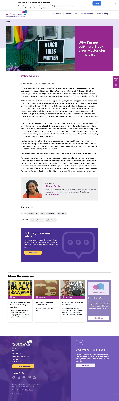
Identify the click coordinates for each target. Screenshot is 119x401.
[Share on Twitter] (116, 85)
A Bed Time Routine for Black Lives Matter (72, 304)
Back (8, 21)
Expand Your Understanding (20, 356)
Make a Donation (23, 366)
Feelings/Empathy (33, 213)
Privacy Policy (29, 390)
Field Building (16, 362)
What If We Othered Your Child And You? (44, 304)
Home (14, 348)
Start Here (57, 14)
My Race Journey (50, 220)
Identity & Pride (62, 213)
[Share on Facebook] (116, 80)
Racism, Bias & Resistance (48, 213)
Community (15, 359)
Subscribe (33, 253)
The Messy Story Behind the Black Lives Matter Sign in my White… (20, 305)
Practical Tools (16, 353)
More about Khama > (52, 194)
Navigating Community (37, 220)
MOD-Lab (19, 394)
